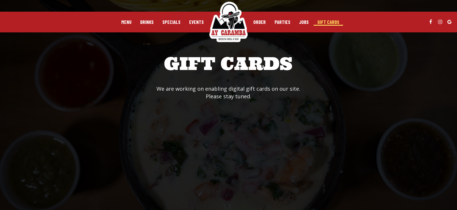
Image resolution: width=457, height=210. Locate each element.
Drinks (147, 22)
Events (196, 22)
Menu (126, 22)
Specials (171, 22)
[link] (228, 21)
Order (259, 22)
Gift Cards (328, 22)
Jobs (304, 22)
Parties (282, 22)
